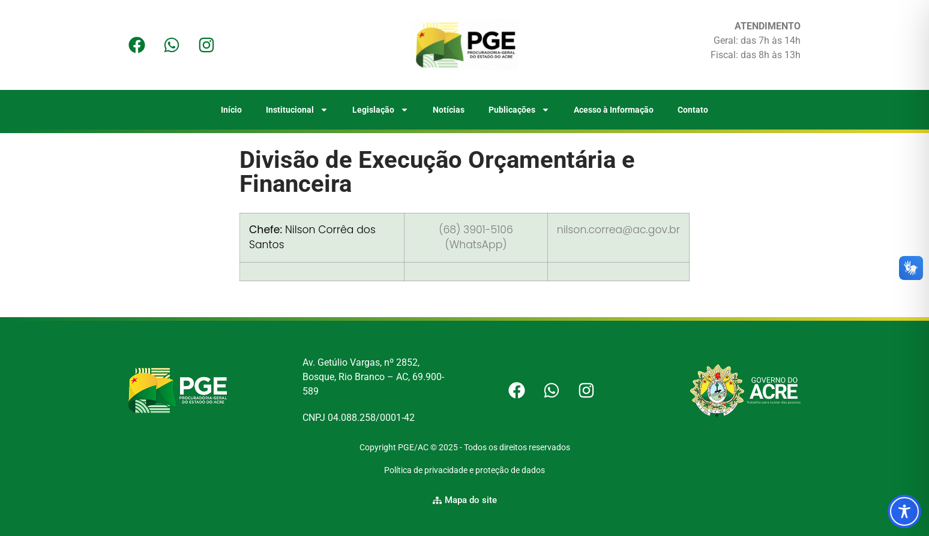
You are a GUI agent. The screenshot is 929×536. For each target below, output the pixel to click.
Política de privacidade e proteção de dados (464, 470)
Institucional (297, 110)
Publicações (519, 110)
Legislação (380, 110)
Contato (693, 110)
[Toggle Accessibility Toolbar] (904, 511)
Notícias (448, 110)
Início (231, 110)
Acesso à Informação (614, 110)
